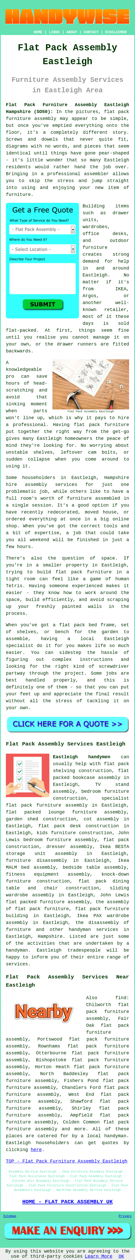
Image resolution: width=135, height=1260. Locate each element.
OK (121, 1256)
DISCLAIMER (116, 32)
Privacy (125, 1216)
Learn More (98, 1256)
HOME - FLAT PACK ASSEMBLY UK (67, 1202)
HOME (38, 32)
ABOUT (71, 32)
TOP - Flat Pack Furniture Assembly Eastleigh (66, 1161)
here (36, 1149)
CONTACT (91, 32)
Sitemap (9, 1216)
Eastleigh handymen (81, 757)
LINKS (54, 32)
